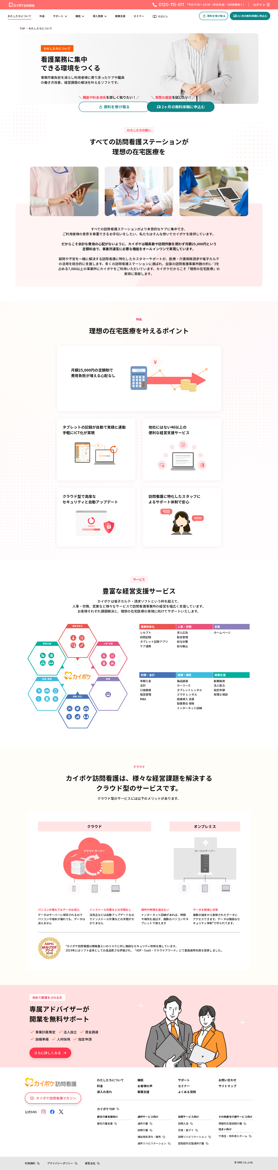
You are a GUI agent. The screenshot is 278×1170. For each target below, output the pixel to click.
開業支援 (120, 16)
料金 (42, 16)
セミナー (139, 16)
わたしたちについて (19, 16)
